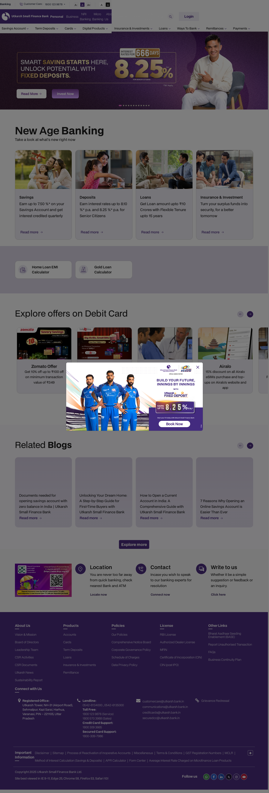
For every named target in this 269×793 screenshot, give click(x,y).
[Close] (197, 367)
